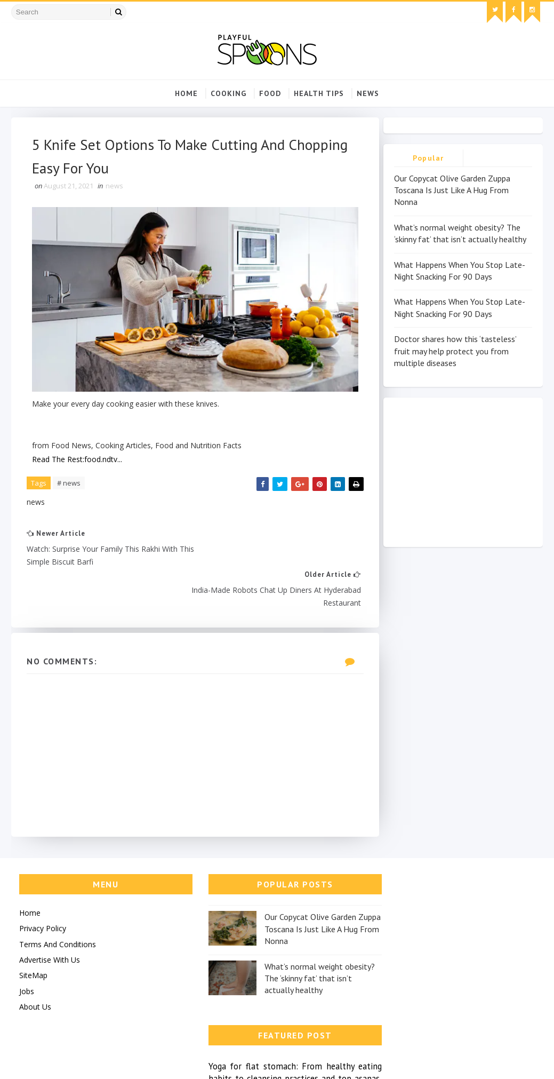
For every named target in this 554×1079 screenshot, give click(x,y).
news (368, 93)
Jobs (26, 948)
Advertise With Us (49, 917)
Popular (428, 158)
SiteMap (33, 932)
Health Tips (319, 93)
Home (186, 93)
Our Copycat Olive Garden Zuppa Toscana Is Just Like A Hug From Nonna (452, 190)
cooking (228, 93)
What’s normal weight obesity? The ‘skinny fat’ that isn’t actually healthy (302, 935)
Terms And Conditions (57, 901)
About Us (35, 964)
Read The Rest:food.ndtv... (78, 456)
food (270, 93)
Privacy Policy (42, 885)
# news (69, 480)
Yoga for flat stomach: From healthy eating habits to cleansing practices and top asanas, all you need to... (449, 890)
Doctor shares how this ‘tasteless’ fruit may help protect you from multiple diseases (455, 351)
